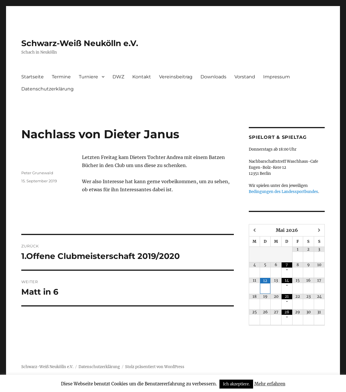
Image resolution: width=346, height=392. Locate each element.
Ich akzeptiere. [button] (236, 384)
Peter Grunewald (37, 173)
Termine (61, 76)
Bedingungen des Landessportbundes (283, 191)
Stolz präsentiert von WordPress (154, 366)
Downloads (213, 76)
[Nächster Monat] (319, 230)
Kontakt (141, 76)
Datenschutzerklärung (47, 89)
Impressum (276, 76)
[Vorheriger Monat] (254, 230)
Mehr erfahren (269, 384)
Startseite (32, 76)
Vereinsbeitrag (175, 76)
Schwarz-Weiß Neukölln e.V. (79, 43)
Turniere (88, 76)
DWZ (118, 76)
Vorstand (244, 76)
